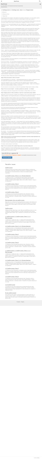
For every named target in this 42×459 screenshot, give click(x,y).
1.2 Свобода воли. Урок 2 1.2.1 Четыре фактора (18, 329)
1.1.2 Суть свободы (36, 457)
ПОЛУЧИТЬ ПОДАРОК (7, 157)
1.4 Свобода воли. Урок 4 (12, 345)
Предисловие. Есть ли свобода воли (14, 353)
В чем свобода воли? (10, 446)
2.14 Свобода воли (10, 437)
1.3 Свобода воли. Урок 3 (12, 337)
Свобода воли (9, 320)
